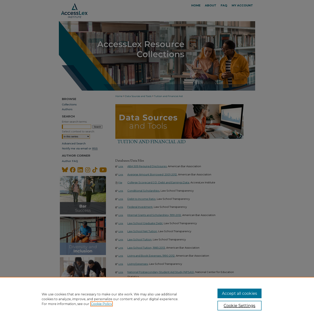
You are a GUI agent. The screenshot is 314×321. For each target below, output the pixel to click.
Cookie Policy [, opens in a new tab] (101, 304)
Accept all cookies (239, 293)
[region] (157, 299)
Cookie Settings (239, 305)
